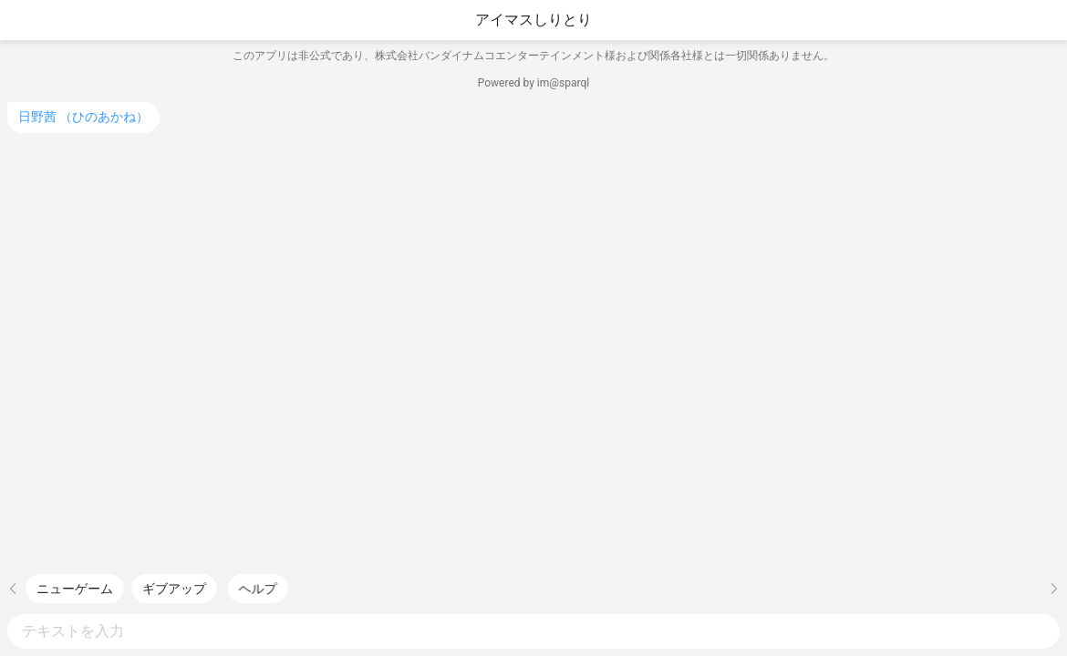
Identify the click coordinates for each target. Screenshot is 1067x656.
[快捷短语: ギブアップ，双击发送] (174, 588)
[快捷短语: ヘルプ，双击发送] (264, 588)
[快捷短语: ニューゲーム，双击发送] (75, 588)
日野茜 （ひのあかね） (83, 116)
